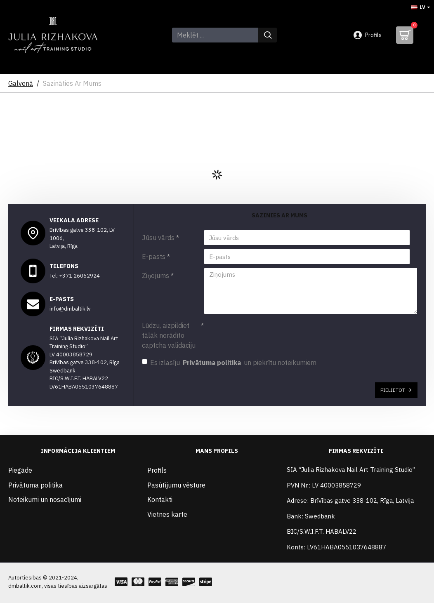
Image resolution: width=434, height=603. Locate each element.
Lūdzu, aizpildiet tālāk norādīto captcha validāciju (169, 332)
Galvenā (20, 83)
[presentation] (261, 329)
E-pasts (153, 256)
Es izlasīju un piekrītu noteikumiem (229, 359)
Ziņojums (155, 275)
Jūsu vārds (158, 237)
